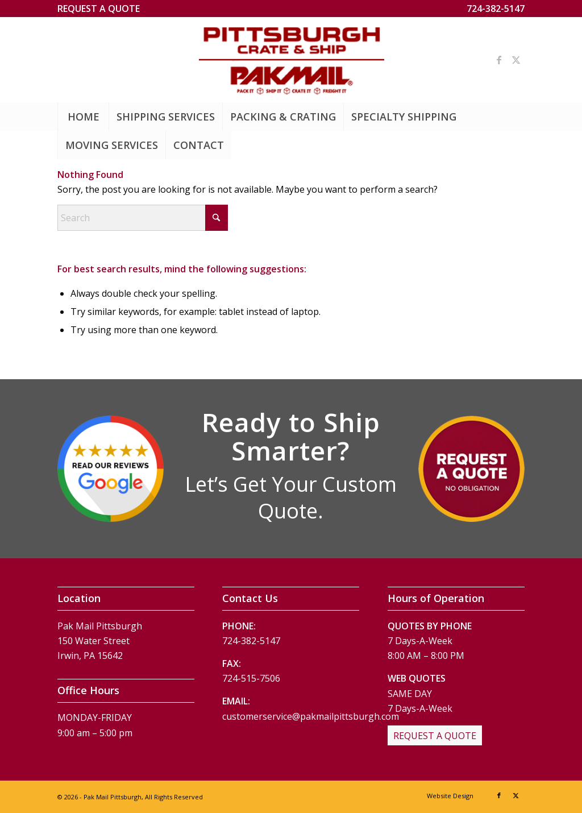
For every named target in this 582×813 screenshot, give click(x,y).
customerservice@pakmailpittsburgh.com (310, 716)
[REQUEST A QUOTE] (435, 735)
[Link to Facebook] (499, 59)
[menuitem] (98, 8)
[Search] (142, 218)
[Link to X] (516, 59)
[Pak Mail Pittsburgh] (291, 59)
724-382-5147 (496, 8)
